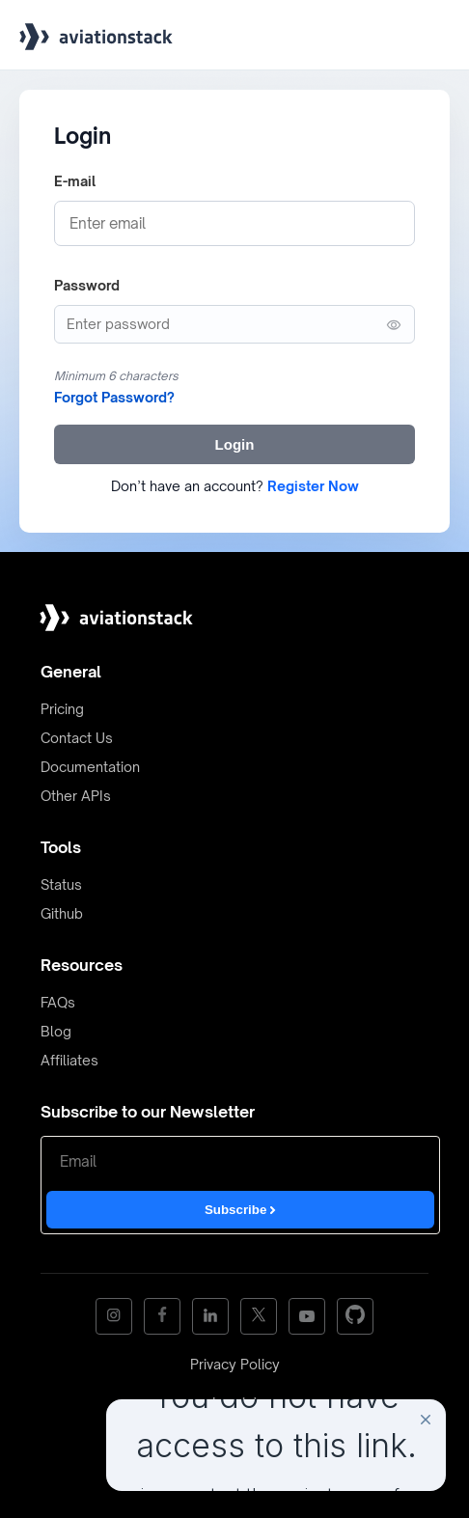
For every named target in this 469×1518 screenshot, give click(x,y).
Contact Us (77, 738)
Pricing (62, 709)
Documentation (90, 767)
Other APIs (76, 795)
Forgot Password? (114, 397)
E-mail (75, 181)
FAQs (58, 1002)
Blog (56, 1031)
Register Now (313, 486)
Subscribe (240, 1209)
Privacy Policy (235, 1364)
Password (87, 285)
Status (61, 884)
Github (62, 913)
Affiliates (69, 1060)
